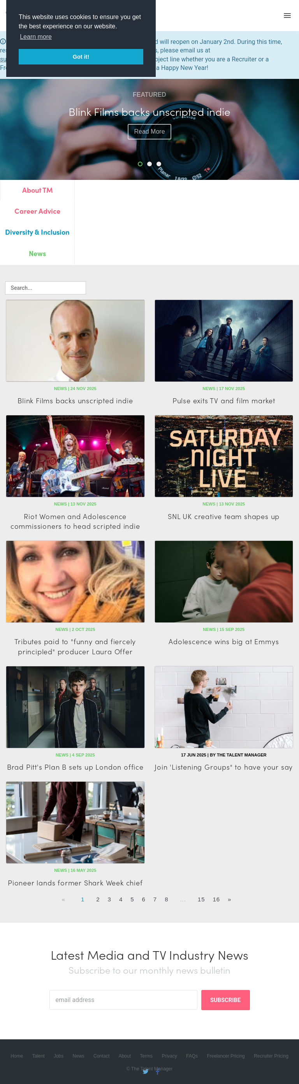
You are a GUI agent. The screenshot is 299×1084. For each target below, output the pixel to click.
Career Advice (37, 211)
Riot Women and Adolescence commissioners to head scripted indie (75, 521)
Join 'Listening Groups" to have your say (224, 767)
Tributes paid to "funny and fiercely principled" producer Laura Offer (75, 646)
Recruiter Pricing (271, 1056)
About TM (37, 190)
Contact (101, 1056)
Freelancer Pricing (225, 1056)
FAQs (192, 1056)
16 (216, 899)
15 (201, 899)
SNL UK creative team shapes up (224, 516)
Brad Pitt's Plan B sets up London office (75, 767)
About (125, 1056)
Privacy (169, 1056)
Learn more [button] (36, 36)
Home (17, 1056)
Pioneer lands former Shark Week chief (75, 882)
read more (149, 131)
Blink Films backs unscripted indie (75, 400)
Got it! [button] (81, 57)
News (37, 253)
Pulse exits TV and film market (223, 400)
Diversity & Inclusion (37, 232)
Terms (146, 1056)
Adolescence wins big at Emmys (224, 641)
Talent (38, 1056)
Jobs (58, 1056)
